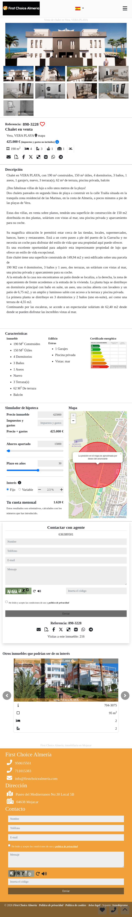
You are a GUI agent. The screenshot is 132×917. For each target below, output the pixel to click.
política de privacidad (59, 602)
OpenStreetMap (109, 517)
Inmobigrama (120, 905)
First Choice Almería (25, 905)
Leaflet (96, 517)
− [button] (73, 421)
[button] (7, 695)
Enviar (66, 613)
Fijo (12, 489)
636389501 (66, 534)
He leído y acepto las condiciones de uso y (39, 602)
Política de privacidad (51, 905)
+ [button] (73, 415)
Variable (27, 489)
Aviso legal (94, 905)
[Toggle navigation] (125, 8)
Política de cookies (76, 905)
